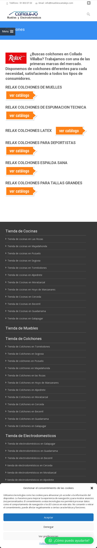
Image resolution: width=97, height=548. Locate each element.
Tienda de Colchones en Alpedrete (27, 389)
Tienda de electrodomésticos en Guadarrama (33, 450)
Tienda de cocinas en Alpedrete (25, 275)
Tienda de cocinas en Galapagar (25, 318)
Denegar (48, 526)
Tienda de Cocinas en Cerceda (24, 296)
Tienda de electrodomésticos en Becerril (30, 458)
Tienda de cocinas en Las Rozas (25, 239)
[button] (92, 488)
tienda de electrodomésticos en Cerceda (30, 465)
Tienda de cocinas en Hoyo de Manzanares (31, 289)
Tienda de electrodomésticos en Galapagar (31, 443)
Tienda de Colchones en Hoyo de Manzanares (33, 382)
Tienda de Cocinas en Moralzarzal (26, 282)
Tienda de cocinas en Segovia (24, 260)
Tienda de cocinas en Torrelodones (27, 267)
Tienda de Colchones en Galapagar (27, 426)
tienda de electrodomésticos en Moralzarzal (32, 472)
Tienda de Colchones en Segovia (26, 353)
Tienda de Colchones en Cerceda (26, 404)
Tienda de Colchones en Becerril (25, 411)
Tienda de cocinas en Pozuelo (24, 253)
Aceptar (48, 517)
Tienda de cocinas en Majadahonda (27, 246)
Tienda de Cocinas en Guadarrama (27, 311)
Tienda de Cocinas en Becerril (24, 304)
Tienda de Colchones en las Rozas (27, 375)
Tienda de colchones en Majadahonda (29, 368)
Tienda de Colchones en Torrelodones (29, 346)
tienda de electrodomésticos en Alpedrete (31, 479)
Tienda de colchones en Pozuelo (26, 361)
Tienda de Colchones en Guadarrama (28, 418)
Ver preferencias (48, 536)
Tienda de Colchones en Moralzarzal (28, 397)
